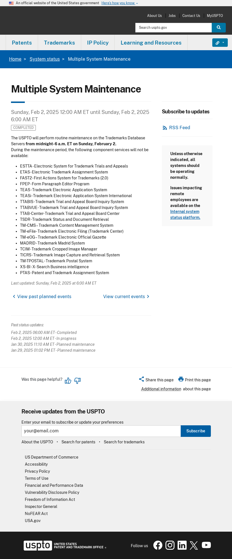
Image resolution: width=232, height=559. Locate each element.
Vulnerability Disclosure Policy (52, 492)
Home (15, 59)
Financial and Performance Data (54, 485)
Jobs (172, 16)
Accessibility (36, 464)
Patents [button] (22, 42)
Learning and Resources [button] (151, 42)
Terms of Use (36, 478)
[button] (156, 380)
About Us (154, 16)
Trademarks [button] (59, 42)
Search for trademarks (124, 442)
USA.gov (33, 520)
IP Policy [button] (98, 42)
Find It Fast (215, 42)
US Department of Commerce (51, 457)
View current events (124, 296)
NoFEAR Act (36, 513)
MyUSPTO (215, 16)
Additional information (161, 389)
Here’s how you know (120, 3)
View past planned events (44, 296)
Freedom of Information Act (50, 499)
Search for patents (78, 442)
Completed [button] (23, 128)
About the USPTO (37, 442)
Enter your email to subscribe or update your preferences (72, 422)
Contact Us (191, 16)
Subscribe (195, 431)
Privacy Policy (37, 471)
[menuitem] (22, 42)
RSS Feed (179, 127)
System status (45, 59)
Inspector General (41, 506)
